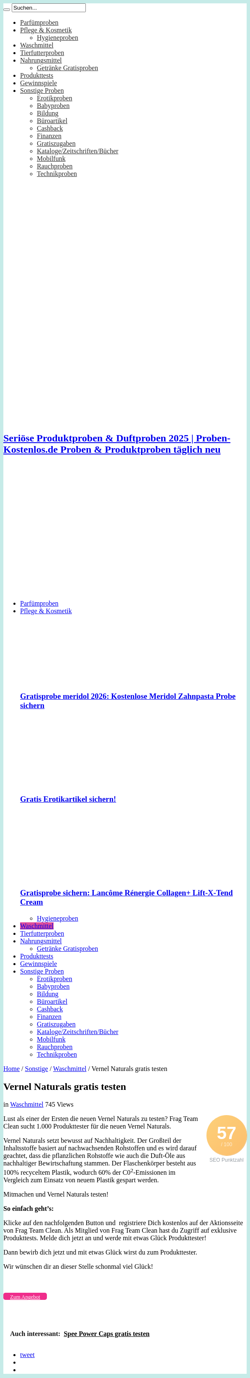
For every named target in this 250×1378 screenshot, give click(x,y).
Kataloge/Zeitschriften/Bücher (78, 151)
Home (11, 1068)
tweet (27, 1354)
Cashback (50, 128)
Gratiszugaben (56, 143)
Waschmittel (37, 45)
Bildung (48, 113)
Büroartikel (52, 120)
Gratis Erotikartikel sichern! (68, 799)
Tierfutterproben (42, 52)
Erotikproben (54, 98)
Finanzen (49, 135)
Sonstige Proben (42, 90)
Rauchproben (54, 166)
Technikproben (57, 173)
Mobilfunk (51, 158)
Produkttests (36, 75)
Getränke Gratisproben (67, 67)
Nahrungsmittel (41, 60)
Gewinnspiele (38, 83)
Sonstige (36, 1068)
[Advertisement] (125, 534)
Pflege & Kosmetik (46, 30)
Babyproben (53, 105)
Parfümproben (39, 22)
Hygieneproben (57, 37)
